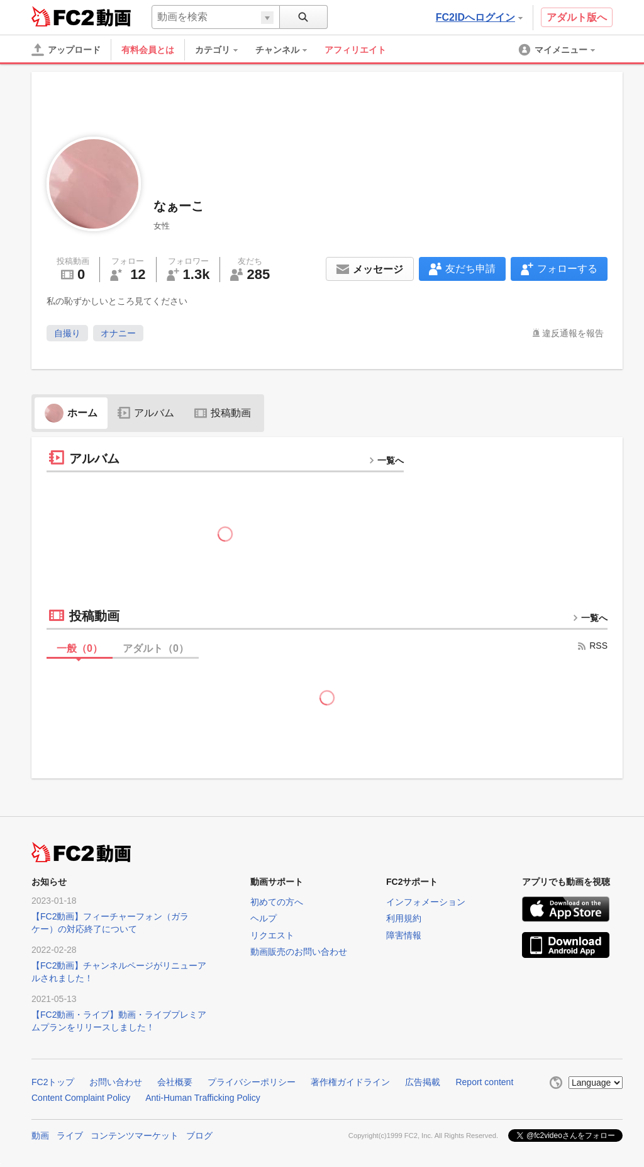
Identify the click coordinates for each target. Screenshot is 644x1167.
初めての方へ (276, 902)
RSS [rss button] (592, 645)
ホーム (71, 412)
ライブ (70, 1135)
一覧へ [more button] (386, 460)
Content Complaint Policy (80, 1098)
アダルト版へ (577, 17)
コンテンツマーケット (135, 1135)
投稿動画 (222, 412)
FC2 (62, 16)
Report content (484, 1082)
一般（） (80, 648)
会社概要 (174, 1082)
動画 (40, 1135)
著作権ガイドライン (350, 1082)
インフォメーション (425, 902)
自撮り (67, 333)
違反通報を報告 (573, 333)
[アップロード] (66, 49)
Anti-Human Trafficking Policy (202, 1098)
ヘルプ (263, 918)
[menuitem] (222, 49)
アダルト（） (156, 648)
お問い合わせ (115, 1082)
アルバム (146, 412)
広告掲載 (422, 1082)
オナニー (118, 333)
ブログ (199, 1135)
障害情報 (403, 935)
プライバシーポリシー (252, 1082)
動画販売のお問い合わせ (298, 952)
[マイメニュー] (557, 49)
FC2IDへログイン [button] (479, 17)
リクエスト (272, 935)
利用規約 (403, 918)
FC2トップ (52, 1082)
